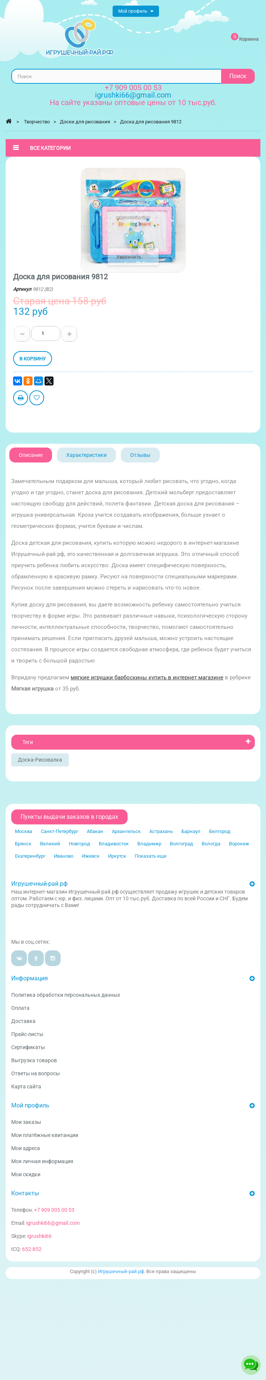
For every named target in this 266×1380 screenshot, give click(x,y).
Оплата (20, 1008)
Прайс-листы (27, 1034)
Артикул (22, 289)
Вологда (211, 843)
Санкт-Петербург (59, 831)
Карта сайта (26, 1086)
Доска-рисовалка (40, 760)
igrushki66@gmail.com (53, 1223)
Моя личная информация (42, 1161)
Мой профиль (30, 1105)
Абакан (95, 831)
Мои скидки (25, 1174)
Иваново (63, 856)
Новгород (79, 843)
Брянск (23, 843)
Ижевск (91, 856)
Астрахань (161, 831)
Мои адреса (25, 1148)
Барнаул (191, 831)
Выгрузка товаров (34, 1060)
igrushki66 (39, 1236)
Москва (23, 831)
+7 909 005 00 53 (133, 87)
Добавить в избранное (36, 398)
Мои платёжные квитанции (44, 1135)
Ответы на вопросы (35, 1073)
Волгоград (181, 843)
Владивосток (114, 843)
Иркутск (117, 856)
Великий (50, 843)
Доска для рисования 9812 (150, 122)
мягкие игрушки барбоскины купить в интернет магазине (147, 677)
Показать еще (150, 856)
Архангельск (126, 831)
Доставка (23, 1021)
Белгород (219, 831)
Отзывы (140, 455)
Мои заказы (26, 1122)
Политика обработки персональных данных (65, 995)
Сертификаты (28, 1047)
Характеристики (86, 455)
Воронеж (239, 843)
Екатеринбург (30, 856)
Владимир (149, 843)
